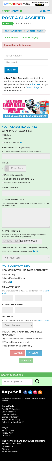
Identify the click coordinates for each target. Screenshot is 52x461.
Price (5, 163)
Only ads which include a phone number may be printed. (23, 338)
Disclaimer (6, 435)
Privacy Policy (7, 433)
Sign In (11, 70)
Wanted (7, 139)
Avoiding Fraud (8, 430)
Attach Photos (11, 231)
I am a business (12, 142)
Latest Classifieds (9, 412)
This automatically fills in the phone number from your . (25, 292)
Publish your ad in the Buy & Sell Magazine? (22, 333)
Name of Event (11, 187)
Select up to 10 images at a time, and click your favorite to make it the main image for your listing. (24, 236)
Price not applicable (12, 175)
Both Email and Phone (13, 278)
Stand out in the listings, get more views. (20, 251)
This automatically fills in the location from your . (25, 320)
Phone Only (8, 274)
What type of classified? (17, 131)
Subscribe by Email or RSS (13, 422)
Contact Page (32, 87)
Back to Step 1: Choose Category (22, 37)
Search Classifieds (9, 414)
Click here (35, 84)
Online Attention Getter (25, 247)
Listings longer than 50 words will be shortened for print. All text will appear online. (25, 204)
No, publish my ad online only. (17, 346)
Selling (6, 135)
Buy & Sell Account (16, 78)
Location (7, 316)
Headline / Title (16, 147)
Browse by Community (11, 420)
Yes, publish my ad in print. (16, 342)
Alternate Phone (12, 304)
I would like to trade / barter (16, 183)
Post (12, 11)
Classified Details (13, 200)
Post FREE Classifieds (11, 409)
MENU (46, 12)
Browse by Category (10, 417)
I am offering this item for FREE (18, 179)
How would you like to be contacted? (25, 270)
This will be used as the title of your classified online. (21, 151)
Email (7, 282)
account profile (43, 320)
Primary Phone (11, 287)
